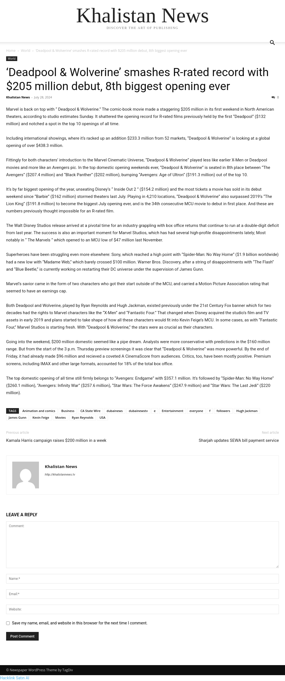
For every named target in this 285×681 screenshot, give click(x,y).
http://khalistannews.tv (60, 474)
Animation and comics (39, 411)
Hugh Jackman (247, 411)
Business (67, 411)
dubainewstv (138, 411)
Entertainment (172, 411)
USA (102, 417)
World (25, 50)
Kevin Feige (41, 417)
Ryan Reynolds (82, 417)
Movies (60, 417)
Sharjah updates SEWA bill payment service (239, 440)
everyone (196, 411)
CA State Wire (90, 411)
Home (11, 50)
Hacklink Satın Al (14, 678)
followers (223, 411)
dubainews (115, 411)
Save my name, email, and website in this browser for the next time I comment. (80, 623)
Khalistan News (18, 97)
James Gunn (17, 417)
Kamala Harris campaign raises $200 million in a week (56, 440)
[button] (272, 43)
